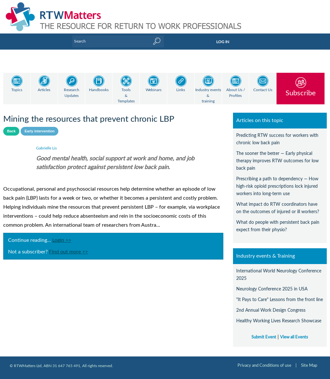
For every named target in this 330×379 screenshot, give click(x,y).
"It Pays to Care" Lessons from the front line (279, 299)
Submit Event (263, 337)
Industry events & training (208, 95)
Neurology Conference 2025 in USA (271, 289)
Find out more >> (68, 251)
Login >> (61, 240)
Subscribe (301, 93)
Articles (44, 90)
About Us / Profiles (235, 93)
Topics (16, 90)
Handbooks (99, 90)
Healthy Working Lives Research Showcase (278, 320)
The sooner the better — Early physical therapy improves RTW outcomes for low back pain (277, 161)
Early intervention (39, 131)
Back (11, 131)
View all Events (294, 337)
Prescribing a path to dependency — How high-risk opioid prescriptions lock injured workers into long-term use (277, 186)
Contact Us (262, 90)
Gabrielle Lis (46, 148)
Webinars (153, 90)
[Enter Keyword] (118, 41)
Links (180, 90)
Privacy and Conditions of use (264, 365)
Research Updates (71, 93)
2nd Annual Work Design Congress (271, 310)
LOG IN (222, 42)
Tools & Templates (126, 95)
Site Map (309, 365)
